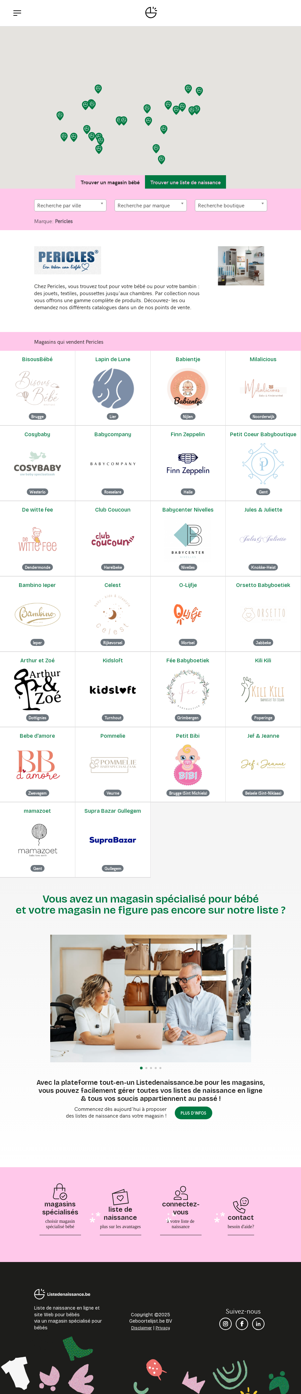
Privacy (163, 1327)
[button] (176, 110)
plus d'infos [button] (193, 1113)
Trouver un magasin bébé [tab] (110, 182)
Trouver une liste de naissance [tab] (185, 182)
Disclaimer (141, 1327)
